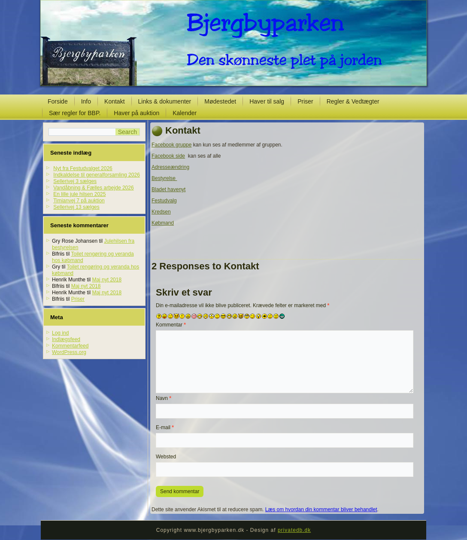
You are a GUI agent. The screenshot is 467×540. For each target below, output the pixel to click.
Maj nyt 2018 (106, 280)
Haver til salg (266, 101)
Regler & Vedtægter (353, 101)
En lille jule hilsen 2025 (79, 194)
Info (86, 101)
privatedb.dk (294, 530)
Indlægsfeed (66, 339)
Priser (305, 101)
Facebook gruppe (171, 145)
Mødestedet (220, 101)
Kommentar (171, 325)
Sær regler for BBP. (74, 113)
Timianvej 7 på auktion (79, 201)
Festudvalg (164, 201)
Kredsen (161, 212)
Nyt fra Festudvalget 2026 (82, 168)
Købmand (163, 223)
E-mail (165, 427)
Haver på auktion (136, 113)
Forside (58, 101)
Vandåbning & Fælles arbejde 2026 (93, 188)
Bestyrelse (164, 178)
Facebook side (168, 156)
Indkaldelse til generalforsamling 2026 (96, 175)
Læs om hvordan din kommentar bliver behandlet (321, 509)
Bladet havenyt (168, 189)
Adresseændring (170, 167)
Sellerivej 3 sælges (75, 181)
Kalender (185, 113)
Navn (163, 398)
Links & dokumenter (164, 101)
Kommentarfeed (70, 346)
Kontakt (114, 101)
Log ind (60, 333)
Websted (166, 457)
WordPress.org (69, 352)
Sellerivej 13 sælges (76, 207)
